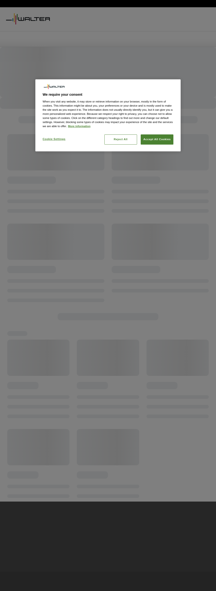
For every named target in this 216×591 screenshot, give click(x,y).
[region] (108, 115)
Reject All (121, 139)
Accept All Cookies (157, 139)
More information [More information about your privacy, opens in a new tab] (79, 126)
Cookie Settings (54, 139)
